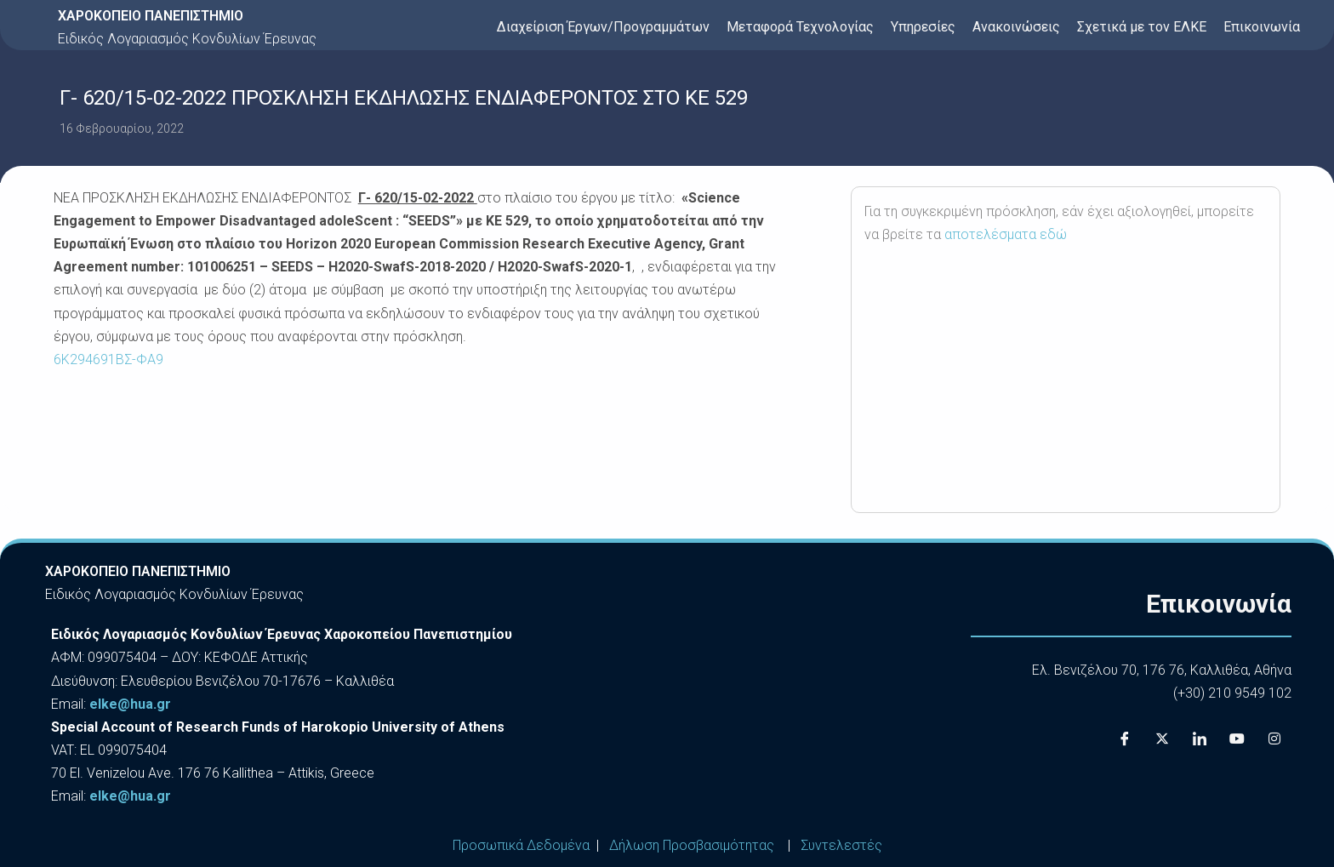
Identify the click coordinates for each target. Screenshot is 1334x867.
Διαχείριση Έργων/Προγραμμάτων (603, 27)
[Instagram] (1274, 738)
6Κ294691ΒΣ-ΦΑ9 (108, 359)
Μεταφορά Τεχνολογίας (800, 27)
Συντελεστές (841, 845)
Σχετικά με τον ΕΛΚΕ (1141, 27)
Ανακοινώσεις (1016, 27)
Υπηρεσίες (923, 27)
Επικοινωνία (1261, 27)
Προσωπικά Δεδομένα (521, 845)
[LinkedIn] (1199, 738)
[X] (1162, 738)
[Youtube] (1237, 738)
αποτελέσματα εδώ (1005, 234)
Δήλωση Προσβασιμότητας (691, 845)
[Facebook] (1124, 738)
